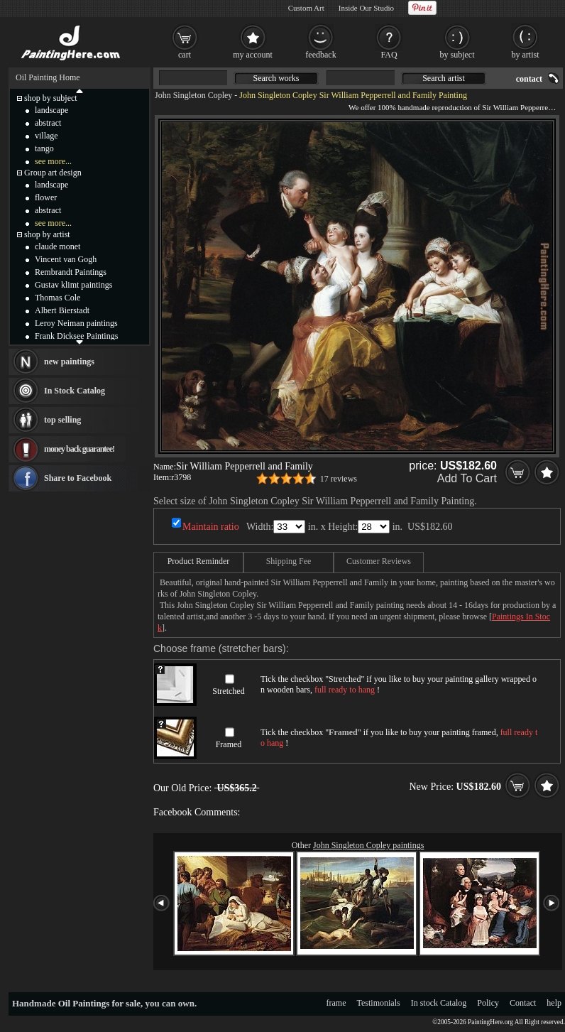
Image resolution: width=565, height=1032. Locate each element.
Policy (488, 1003)
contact (529, 79)
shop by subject (50, 98)
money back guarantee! (79, 449)
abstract (48, 123)
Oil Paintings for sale (99, 1003)
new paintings (69, 361)
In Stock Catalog (74, 391)
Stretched (228, 691)
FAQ (388, 55)
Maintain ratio (210, 526)
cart (184, 55)
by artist (525, 55)
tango (44, 148)
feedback (320, 55)
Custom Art (306, 8)
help (554, 1003)
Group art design (53, 173)
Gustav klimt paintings (73, 285)
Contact (523, 1003)
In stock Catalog (439, 1003)
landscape (51, 110)
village (46, 136)
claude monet (57, 246)
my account (253, 55)
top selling (62, 420)
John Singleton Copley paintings (368, 845)
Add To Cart (467, 478)
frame (336, 1003)
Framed (229, 744)
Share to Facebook (77, 478)
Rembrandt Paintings (70, 272)
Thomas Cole (57, 298)
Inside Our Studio (366, 8)
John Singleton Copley (193, 95)
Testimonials (378, 1003)
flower (46, 197)
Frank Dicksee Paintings (76, 336)
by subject (457, 55)
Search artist (443, 78)
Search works (276, 78)
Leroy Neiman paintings (76, 323)
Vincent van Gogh (66, 259)
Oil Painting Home (48, 77)
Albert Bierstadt (62, 310)
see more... (53, 161)
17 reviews (338, 479)
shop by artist (47, 234)
